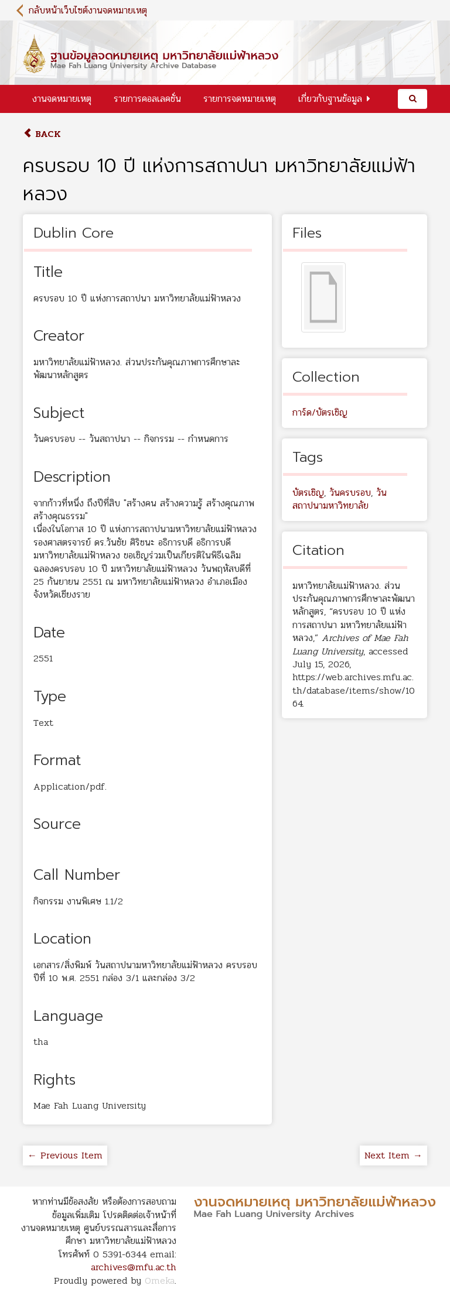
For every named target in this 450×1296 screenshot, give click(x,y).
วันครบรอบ (350, 492)
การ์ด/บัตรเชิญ (319, 412)
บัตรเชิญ (308, 492)
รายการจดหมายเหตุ (239, 98)
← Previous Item (65, 1155)
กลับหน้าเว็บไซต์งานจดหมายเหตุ (88, 10)
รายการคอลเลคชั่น (147, 98)
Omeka (160, 1280)
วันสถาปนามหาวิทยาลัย (339, 499)
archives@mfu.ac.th (133, 1267)
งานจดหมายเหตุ (61, 98)
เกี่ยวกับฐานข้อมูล (330, 98)
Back (42, 133)
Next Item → (393, 1155)
